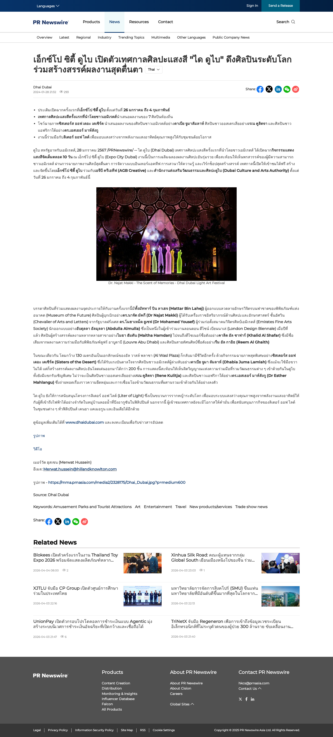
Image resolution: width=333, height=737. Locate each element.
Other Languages (191, 37)
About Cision (180, 688)
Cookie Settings (164, 730)
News (114, 22)
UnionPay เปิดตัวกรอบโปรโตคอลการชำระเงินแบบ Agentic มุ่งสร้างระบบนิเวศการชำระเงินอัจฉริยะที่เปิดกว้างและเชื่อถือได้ (92, 624)
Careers (176, 694)
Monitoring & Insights (119, 694)
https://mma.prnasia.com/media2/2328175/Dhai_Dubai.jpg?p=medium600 (116, 482)
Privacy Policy (58, 730)
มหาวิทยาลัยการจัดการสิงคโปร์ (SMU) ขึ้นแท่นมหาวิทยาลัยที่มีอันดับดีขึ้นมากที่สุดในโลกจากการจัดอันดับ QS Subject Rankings (214, 591)
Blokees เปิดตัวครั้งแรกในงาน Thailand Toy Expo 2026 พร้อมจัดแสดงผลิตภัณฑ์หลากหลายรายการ (75, 558)
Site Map (127, 730)
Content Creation (116, 683)
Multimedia (160, 37)
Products (91, 22)
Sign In (252, 6)
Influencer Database (118, 699)
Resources (139, 22)
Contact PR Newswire (264, 672)
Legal (37, 730)
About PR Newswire (193, 672)
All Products (112, 709)
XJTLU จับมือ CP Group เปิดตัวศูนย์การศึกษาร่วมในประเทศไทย (75, 591)
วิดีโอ (37, 449)
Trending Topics (131, 37)
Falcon (107, 704)
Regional (83, 37)
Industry (104, 37)
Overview (44, 37)
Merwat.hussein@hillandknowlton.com (80, 469)
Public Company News (231, 37)
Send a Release (280, 6)
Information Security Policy (94, 730)
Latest (64, 37)
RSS (142, 730)
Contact (165, 22)
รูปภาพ (39, 436)
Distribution (112, 688)
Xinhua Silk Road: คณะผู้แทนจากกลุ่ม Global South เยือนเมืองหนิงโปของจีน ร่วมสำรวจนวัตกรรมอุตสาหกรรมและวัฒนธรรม (211, 558)
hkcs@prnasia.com (254, 683)
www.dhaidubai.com (84, 422)
